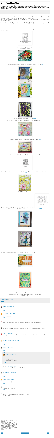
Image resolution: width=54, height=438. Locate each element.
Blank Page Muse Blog (10, 3)
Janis (4, 347)
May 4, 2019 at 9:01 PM (12, 366)
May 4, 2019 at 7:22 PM (9, 347)
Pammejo (4, 306)
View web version (25, 435)
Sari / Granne (5, 372)
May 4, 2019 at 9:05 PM (11, 379)
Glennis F (4, 386)
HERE (41, 47)
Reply (4, 310)
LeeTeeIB (4, 379)
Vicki (4, 333)
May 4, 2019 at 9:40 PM (11, 386)
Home (25, 433)
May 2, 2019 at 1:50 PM (11, 313)
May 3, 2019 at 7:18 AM (9, 333)
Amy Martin (5, 313)
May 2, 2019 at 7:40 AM (11, 306)
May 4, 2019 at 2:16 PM (15, 340)
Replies (5, 352)
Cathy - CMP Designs (7, 340)
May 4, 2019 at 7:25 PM (12, 354)
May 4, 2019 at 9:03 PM (12, 372)
